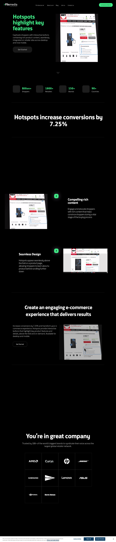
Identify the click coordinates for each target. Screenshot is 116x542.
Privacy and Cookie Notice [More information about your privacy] (53, 540)
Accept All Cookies (100, 539)
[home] (10, 5)
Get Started (22, 49)
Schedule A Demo (106, 5)
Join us (63, 5)
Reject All (89, 539)
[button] (40, 5)
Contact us (71, 5)
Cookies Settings (77, 539)
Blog (57, 5)
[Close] (113, 539)
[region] (58, 539)
